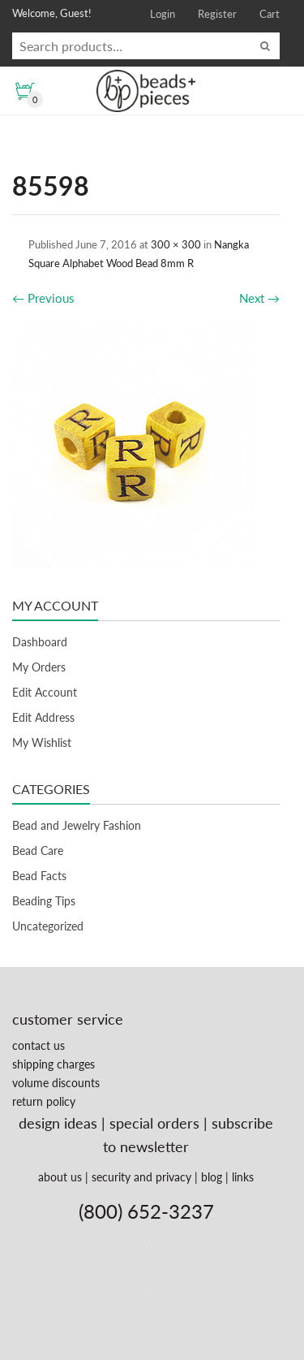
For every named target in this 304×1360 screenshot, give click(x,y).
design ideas (58, 1123)
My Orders (39, 667)
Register (217, 13)
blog (211, 1177)
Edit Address (43, 717)
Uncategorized (47, 926)
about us (60, 1177)
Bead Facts (39, 876)
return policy (43, 1101)
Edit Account (44, 692)
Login (162, 13)
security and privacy (141, 1177)
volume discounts (56, 1083)
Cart (269, 13)
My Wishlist (41, 742)
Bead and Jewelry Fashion (76, 825)
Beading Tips (43, 901)
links (243, 1177)
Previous (43, 298)
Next (259, 298)
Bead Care (37, 850)
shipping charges (53, 1064)
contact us (38, 1045)
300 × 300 (176, 244)
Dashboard (39, 642)
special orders (154, 1123)
